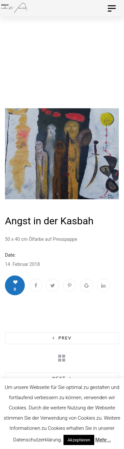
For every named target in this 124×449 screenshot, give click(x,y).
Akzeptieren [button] (78, 439)
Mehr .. (103, 440)
